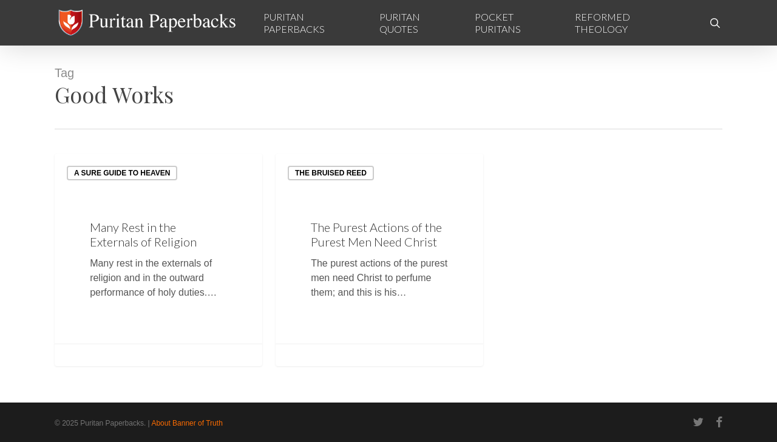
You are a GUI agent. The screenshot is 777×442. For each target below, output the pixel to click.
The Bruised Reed (331, 173)
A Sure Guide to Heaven (122, 173)
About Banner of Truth (186, 423)
